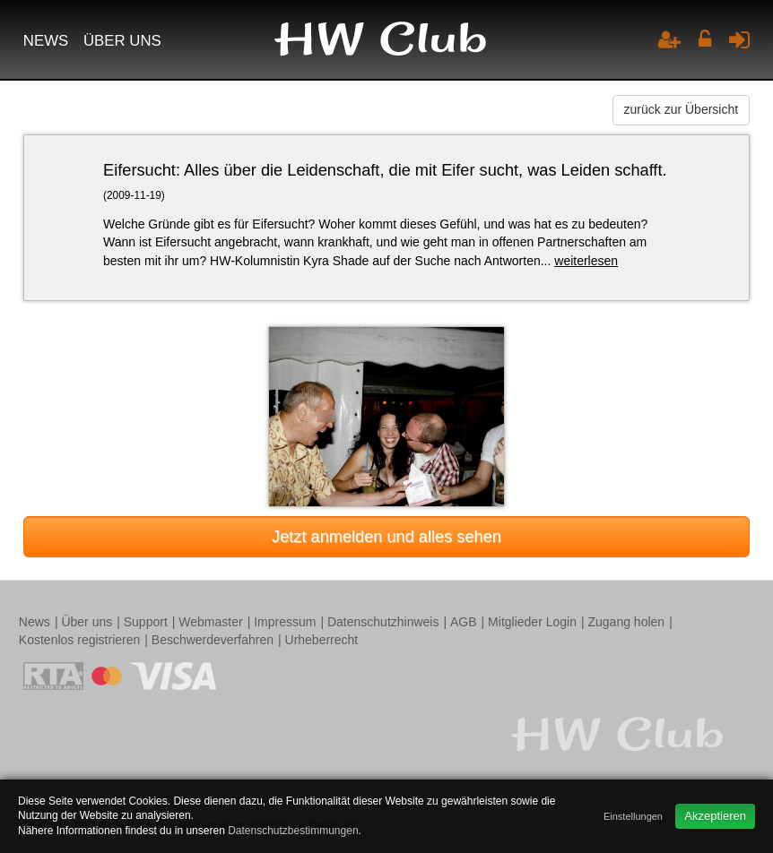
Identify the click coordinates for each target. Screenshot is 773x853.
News (45, 40)
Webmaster (210, 622)
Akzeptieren (715, 816)
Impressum (285, 622)
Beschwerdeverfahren (213, 640)
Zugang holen (625, 622)
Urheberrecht (322, 640)
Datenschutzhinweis (383, 622)
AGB (463, 622)
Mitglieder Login (532, 622)
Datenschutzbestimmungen (293, 830)
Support (146, 622)
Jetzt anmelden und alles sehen (386, 537)
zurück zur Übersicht (681, 109)
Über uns (122, 40)
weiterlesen (586, 261)
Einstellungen (633, 816)
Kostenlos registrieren (79, 640)
